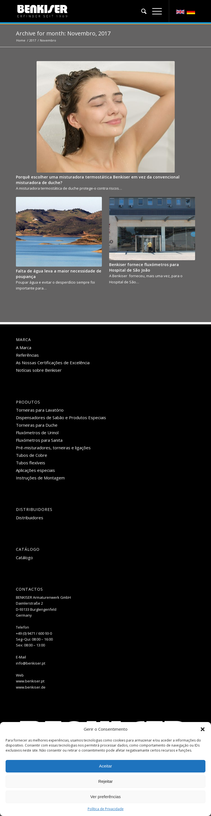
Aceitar (105, 766)
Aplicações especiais (35, 470)
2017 (32, 40)
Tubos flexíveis (30, 462)
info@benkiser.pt (30, 663)
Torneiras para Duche (36, 425)
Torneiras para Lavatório (40, 410)
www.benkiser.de (30, 687)
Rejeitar (105, 781)
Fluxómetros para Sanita (39, 440)
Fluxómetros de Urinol (37, 432)
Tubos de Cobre (31, 455)
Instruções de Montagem (40, 478)
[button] (202, 729)
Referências (27, 355)
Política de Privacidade (106, 809)
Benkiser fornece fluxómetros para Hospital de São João (144, 267)
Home (20, 40)
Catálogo (24, 557)
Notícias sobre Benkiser (39, 370)
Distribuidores (29, 517)
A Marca (23, 347)
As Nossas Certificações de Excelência (53, 362)
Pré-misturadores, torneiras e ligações (53, 447)
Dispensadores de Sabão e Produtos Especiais (61, 417)
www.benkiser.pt (30, 681)
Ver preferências (105, 796)
